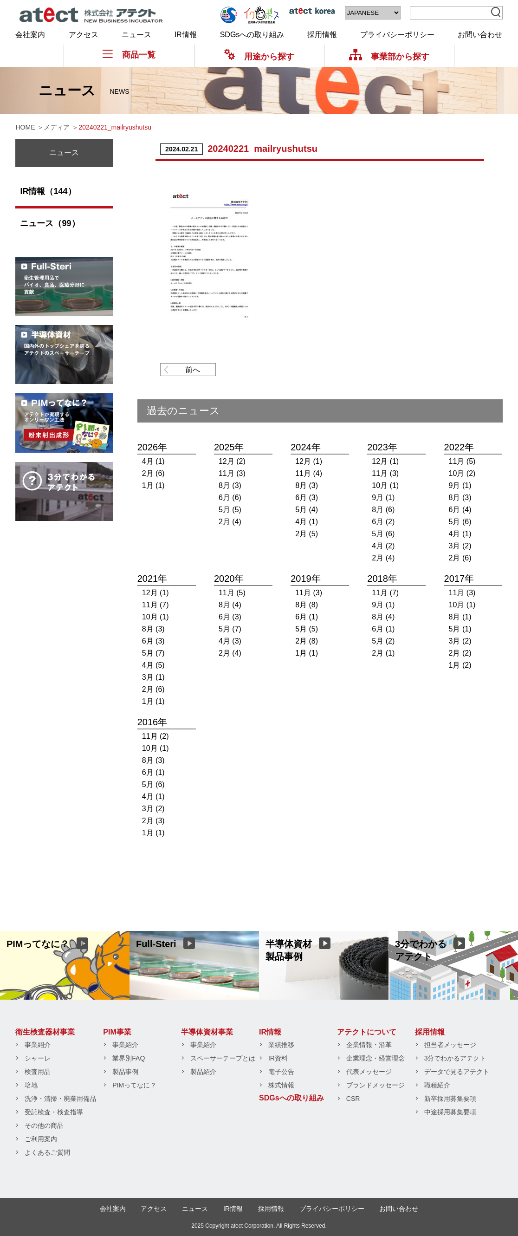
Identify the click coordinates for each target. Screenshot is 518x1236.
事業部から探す (389, 56)
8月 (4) (230, 605)
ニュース (136, 35)
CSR (353, 1098)
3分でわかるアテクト (455, 1058)
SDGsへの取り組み (252, 35)
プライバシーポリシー (397, 35)
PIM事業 (117, 1032)
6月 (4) (460, 510)
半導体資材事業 (207, 1032)
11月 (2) (155, 736)
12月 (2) (232, 461)
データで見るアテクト (456, 1071)
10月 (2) (462, 473)
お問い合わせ (480, 35)
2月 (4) (230, 522)
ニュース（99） (49, 223)
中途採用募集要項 (450, 1112)
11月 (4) (308, 473)
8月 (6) (383, 510)
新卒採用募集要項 (450, 1098)
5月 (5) (230, 510)
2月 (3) (153, 821)
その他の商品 (44, 1125)
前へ (192, 370)
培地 (31, 1085)
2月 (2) (460, 653)
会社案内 (30, 35)
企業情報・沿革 (369, 1044)
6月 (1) (306, 617)
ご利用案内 (41, 1139)
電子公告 (281, 1071)
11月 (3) (232, 473)
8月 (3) (230, 485)
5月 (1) (460, 629)
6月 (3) (306, 497)
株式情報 (281, 1085)
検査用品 (38, 1071)
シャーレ (38, 1058)
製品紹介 (203, 1071)
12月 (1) (308, 461)
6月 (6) (230, 497)
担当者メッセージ (450, 1044)
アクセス (83, 35)
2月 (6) (153, 473)
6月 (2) (383, 522)
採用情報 (322, 35)
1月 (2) (460, 665)
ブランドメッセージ (375, 1085)
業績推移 (281, 1044)
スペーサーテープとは (222, 1058)
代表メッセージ (369, 1071)
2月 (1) (383, 653)
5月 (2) (383, 641)
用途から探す (259, 56)
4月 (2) (383, 546)
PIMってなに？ (134, 1085)
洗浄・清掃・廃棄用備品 (60, 1098)
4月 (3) (230, 641)
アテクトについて (366, 1032)
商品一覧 (129, 54)
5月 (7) (153, 653)
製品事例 (125, 1071)
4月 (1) (153, 461)
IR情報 (186, 35)
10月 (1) (385, 485)
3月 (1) (153, 677)
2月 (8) (306, 641)
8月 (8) (306, 605)
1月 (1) (153, 485)
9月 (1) (383, 497)
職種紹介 (437, 1085)
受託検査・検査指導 (54, 1112)
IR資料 (278, 1058)
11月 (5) (462, 461)
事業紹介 (38, 1044)
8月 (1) (460, 617)
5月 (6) (383, 534)
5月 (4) (306, 510)
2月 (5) (306, 534)
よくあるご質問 (47, 1152)
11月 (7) (155, 605)
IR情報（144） (48, 191)
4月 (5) (153, 665)
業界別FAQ (128, 1058)
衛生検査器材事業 (45, 1032)
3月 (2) (460, 546)
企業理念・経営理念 (375, 1058)
